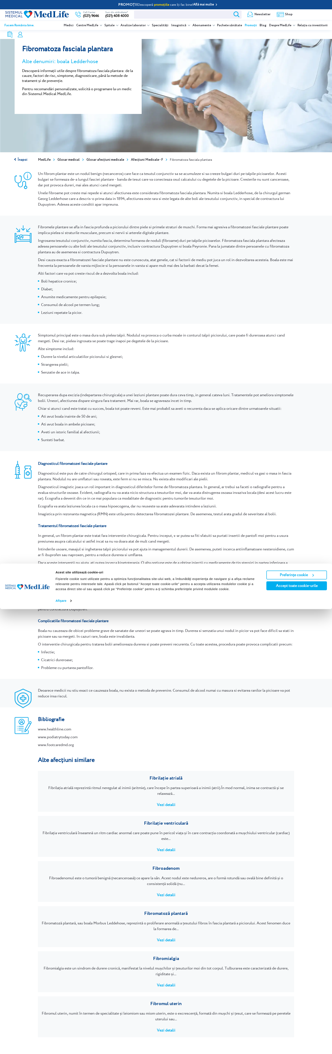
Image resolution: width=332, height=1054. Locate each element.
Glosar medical (68, 160)
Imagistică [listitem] (179, 25)
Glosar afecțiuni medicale (105, 159)
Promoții (251, 25)
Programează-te (63, 962)
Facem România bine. (19, 25)
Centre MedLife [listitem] (87, 25)
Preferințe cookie (297, 1020)
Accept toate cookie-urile (297, 1030)
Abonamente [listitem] (202, 25)
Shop (222, 14)
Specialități (160, 25)
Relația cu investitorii (312, 25)
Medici (68, 25)
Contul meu (284, 14)
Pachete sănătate (229, 25)
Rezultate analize (251, 14)
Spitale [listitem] (109, 25)
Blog (263, 25)
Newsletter (196, 14)
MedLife (44, 159)
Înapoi (22, 159)
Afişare (60, 1045)
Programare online (311, 14)
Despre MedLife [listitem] (280, 25)
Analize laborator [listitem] (133, 25)
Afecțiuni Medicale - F (147, 159)
